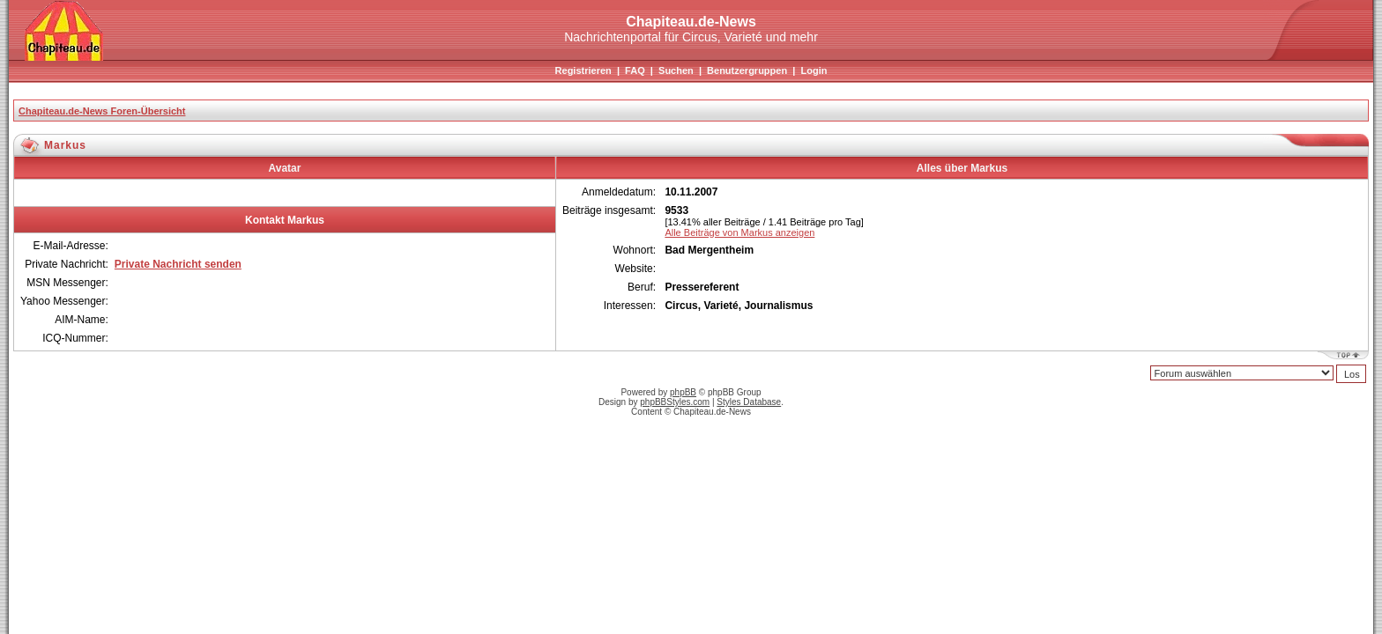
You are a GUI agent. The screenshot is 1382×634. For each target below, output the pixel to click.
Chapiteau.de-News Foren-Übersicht (102, 111)
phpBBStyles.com (675, 402)
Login (813, 70)
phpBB (683, 392)
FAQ (635, 70)
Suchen (676, 70)
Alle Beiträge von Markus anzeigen (739, 232)
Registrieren (583, 70)
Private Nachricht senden (178, 264)
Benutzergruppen (747, 70)
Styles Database (749, 402)
